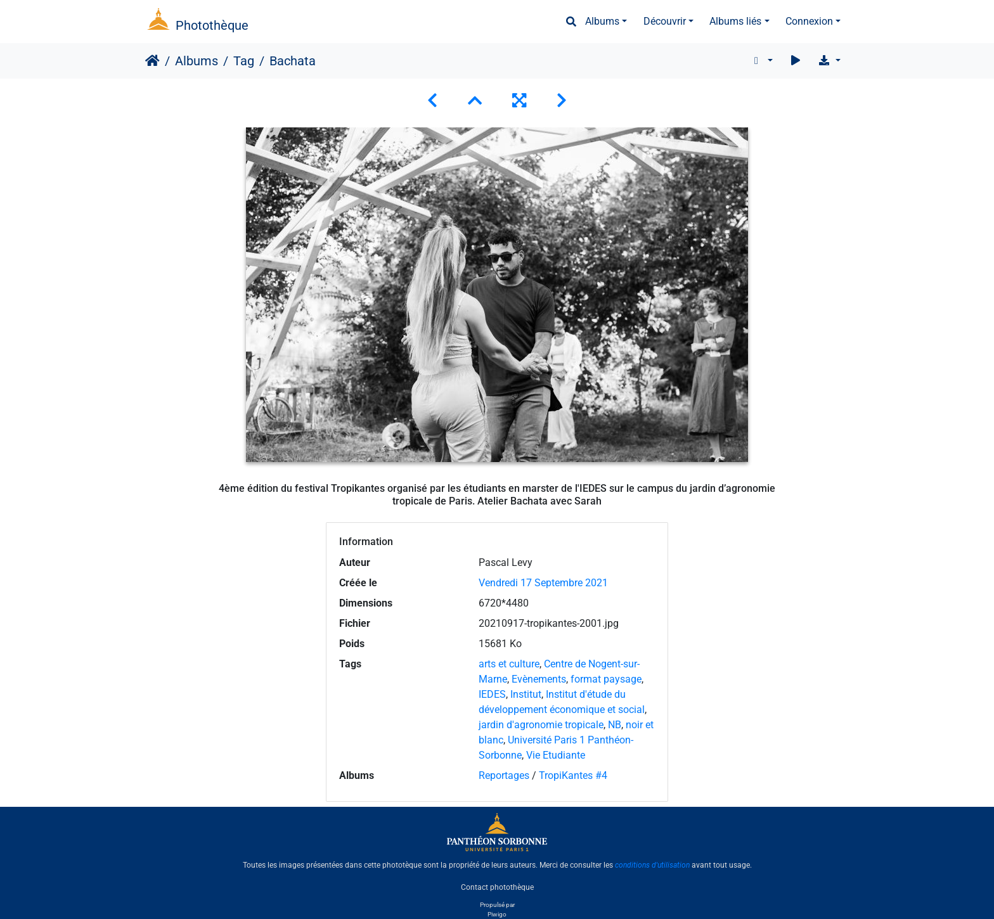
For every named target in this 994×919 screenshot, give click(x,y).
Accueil (152, 60)
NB (614, 725)
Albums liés (735, 21)
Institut (525, 694)
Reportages (504, 775)
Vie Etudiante (555, 755)
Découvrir (664, 21)
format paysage (606, 679)
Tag (243, 60)
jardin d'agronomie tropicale (541, 725)
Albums (602, 21)
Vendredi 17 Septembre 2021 (543, 583)
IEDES (492, 694)
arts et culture (509, 664)
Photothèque (212, 25)
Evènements (539, 679)
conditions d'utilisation (652, 865)
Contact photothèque (497, 886)
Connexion (809, 21)
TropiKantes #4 (573, 775)
